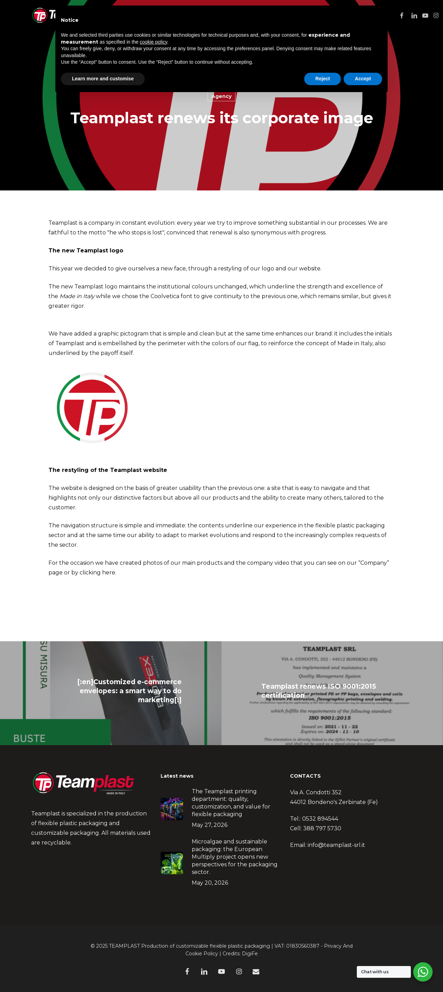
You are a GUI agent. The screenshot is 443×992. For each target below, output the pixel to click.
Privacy (333, 946)
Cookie (194, 953)
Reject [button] (322, 78)
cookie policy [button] (153, 42)
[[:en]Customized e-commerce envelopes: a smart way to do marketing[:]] (111, 693)
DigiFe (250, 953)
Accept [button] (363, 78)
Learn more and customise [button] (103, 78)
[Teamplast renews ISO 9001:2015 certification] (332, 693)
